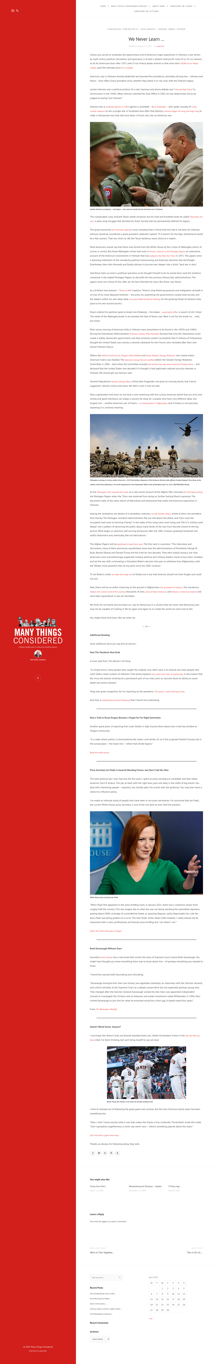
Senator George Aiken (122, 385)
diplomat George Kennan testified (149, 364)
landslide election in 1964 (119, 106)
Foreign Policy (129, 29)
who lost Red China (185, 89)
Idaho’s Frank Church (112, 359)
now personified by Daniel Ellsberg (147, 303)
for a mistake (129, 67)
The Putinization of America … (103, 1324)
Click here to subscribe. (38, 1350)
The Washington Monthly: (108, 1013)
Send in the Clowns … (99, 1314)
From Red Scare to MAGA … (102, 1309)
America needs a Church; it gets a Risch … (108, 1319)
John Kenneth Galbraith (124, 229)
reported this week (115, 496)
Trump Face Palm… (99, 1191)
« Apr (151, 1328)
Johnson (164, 29)
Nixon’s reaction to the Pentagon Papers (170, 251)
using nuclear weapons (102, 110)
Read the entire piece (101, 756)
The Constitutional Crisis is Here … (105, 1304)
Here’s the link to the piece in (108, 935)
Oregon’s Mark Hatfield (135, 359)
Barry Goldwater (164, 106)
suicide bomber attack (162, 517)
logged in (106, 1231)
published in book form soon (132, 548)
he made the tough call (123, 578)
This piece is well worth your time (171, 695)
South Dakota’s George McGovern (169, 359)
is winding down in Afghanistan (155, 407)
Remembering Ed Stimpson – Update (144, 1193)
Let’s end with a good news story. (107, 1139)
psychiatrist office (171, 316)
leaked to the (176, 255)
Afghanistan (110, 29)
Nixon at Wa (126, 294)
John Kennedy (148, 29)
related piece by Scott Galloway (118, 704)
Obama (175, 29)
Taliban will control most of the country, (110, 595)
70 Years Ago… (175, 1191)
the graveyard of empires (173, 591)
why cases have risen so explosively (170, 678)
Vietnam (185, 29)
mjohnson (160, 46)
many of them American (163, 595)
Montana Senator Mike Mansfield (147, 338)
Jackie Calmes (107, 961)
